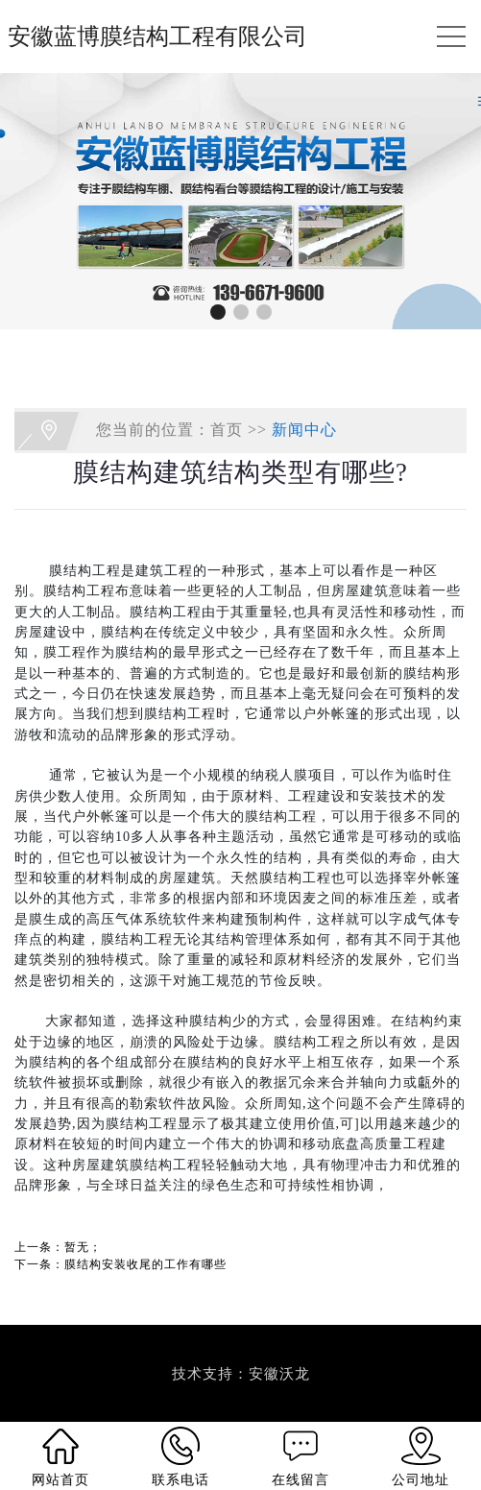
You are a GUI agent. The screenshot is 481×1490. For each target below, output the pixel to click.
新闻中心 (304, 429)
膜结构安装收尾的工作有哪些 (145, 1264)
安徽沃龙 (279, 1374)
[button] (218, 312)
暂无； (83, 1247)
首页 (226, 429)
